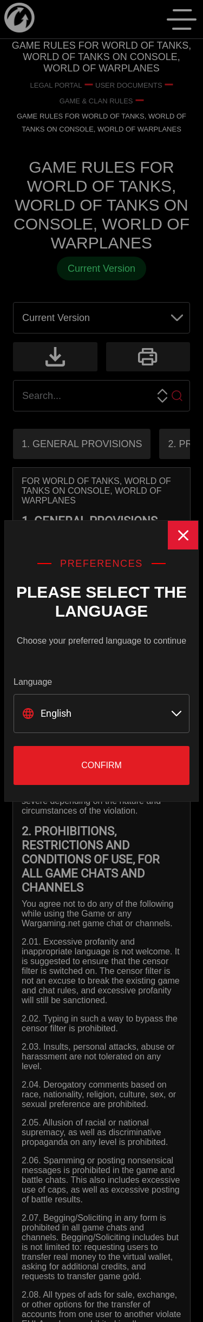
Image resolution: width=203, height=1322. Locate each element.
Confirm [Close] (101, 765)
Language (33, 681)
